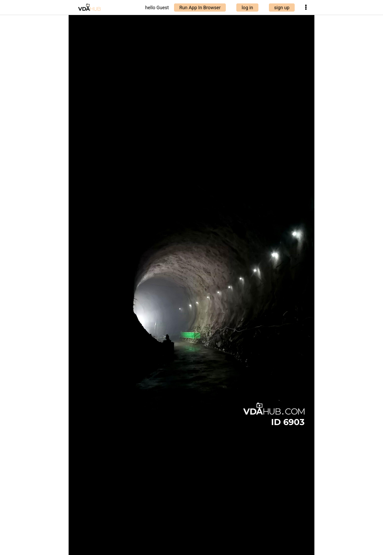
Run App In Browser (200, 7)
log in (247, 7)
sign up (281, 7)
